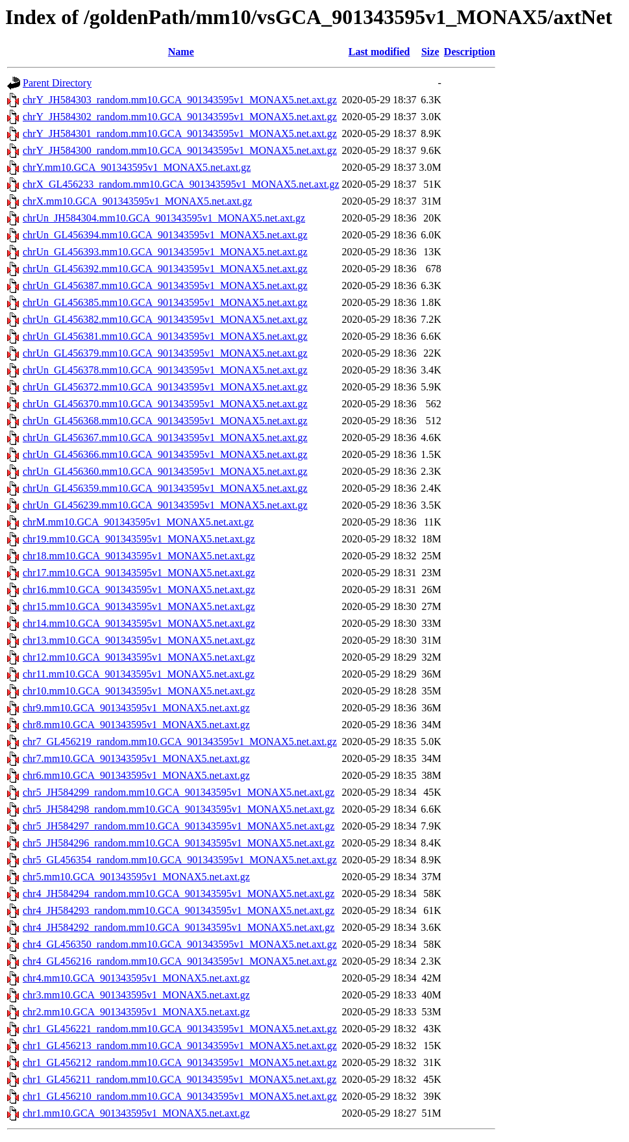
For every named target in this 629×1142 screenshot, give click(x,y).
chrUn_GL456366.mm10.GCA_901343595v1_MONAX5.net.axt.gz (165, 454)
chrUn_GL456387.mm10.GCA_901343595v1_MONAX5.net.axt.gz (165, 285)
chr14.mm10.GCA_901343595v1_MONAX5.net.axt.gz (139, 623)
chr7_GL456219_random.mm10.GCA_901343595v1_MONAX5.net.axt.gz (180, 741)
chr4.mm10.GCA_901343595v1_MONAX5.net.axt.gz (136, 977)
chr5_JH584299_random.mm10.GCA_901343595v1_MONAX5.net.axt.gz (178, 792)
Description (469, 51)
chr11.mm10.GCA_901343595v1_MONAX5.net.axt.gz (138, 673)
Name (181, 51)
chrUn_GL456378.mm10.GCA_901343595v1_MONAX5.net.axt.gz (165, 369)
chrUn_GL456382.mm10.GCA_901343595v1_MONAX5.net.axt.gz (165, 319)
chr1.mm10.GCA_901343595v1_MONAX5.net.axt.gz (136, 1113)
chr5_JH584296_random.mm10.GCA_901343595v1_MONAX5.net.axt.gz (178, 842)
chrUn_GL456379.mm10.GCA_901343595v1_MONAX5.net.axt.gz (165, 353)
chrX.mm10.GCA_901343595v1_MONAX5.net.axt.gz (137, 201)
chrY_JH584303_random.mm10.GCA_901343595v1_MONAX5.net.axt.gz (180, 99)
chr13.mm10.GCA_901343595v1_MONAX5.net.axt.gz (139, 640)
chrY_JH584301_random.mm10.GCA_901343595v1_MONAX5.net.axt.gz (180, 133)
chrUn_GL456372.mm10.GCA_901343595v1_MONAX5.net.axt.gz (165, 386)
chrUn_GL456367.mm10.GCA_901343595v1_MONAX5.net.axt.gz (165, 437)
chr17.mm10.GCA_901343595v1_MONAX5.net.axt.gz (139, 572)
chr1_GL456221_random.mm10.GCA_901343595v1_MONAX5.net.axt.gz (180, 1028)
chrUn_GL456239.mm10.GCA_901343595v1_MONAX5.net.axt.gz (165, 505)
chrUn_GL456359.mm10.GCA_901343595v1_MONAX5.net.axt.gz (165, 488)
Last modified (379, 51)
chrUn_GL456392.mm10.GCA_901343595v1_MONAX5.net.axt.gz (165, 268)
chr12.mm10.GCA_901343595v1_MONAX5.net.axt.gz (139, 657)
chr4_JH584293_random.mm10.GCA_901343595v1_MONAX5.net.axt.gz (178, 910)
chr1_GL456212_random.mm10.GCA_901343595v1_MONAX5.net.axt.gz (180, 1062)
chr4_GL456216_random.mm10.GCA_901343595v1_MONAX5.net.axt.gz (180, 961)
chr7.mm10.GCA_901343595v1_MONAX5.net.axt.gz (136, 758)
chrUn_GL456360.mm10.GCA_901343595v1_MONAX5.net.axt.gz (165, 471)
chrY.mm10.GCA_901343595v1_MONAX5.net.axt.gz (137, 167)
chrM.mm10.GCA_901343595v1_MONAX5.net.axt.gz (138, 521)
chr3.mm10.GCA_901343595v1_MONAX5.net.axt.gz (136, 994)
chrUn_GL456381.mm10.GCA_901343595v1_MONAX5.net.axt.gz (165, 336)
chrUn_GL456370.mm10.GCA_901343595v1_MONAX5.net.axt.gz (165, 403)
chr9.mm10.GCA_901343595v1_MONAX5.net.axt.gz (136, 707)
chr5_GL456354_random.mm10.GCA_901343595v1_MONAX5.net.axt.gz (180, 859)
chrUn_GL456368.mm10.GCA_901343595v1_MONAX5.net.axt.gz (165, 420)
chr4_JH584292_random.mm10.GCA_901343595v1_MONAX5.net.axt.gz (178, 927)
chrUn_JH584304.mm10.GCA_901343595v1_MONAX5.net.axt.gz (164, 217)
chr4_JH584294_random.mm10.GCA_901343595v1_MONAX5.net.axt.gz (178, 893)
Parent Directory (57, 82)
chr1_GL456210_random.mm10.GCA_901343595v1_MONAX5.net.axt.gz (180, 1096)
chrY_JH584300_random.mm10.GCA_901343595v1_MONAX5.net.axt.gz (180, 150)
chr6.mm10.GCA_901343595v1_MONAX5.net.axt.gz (136, 775)
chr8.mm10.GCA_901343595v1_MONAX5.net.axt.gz (136, 724)
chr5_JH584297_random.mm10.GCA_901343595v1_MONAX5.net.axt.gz (178, 825)
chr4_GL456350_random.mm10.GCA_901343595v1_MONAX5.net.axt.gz (180, 944)
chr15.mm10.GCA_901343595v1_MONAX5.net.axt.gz (139, 606)
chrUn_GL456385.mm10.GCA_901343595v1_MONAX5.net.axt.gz (165, 302)
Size (430, 51)
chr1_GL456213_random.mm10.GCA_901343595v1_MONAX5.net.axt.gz (180, 1045)
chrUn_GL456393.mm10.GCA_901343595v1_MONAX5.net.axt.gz (165, 251)
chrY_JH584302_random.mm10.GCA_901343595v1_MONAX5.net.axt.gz (180, 116)
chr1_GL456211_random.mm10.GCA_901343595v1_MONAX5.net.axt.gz (179, 1079)
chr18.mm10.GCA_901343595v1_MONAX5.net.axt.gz (139, 555)
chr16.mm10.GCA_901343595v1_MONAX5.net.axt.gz (139, 589)
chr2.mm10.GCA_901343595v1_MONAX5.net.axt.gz (136, 1011)
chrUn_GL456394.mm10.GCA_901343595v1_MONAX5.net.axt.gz (165, 234)
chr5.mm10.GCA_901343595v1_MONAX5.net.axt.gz (136, 876)
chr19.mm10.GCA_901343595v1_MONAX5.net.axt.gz (139, 538)
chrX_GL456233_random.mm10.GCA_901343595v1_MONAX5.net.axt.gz (181, 184)
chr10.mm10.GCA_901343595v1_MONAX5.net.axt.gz (139, 690)
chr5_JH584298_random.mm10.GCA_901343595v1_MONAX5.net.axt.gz (178, 809)
